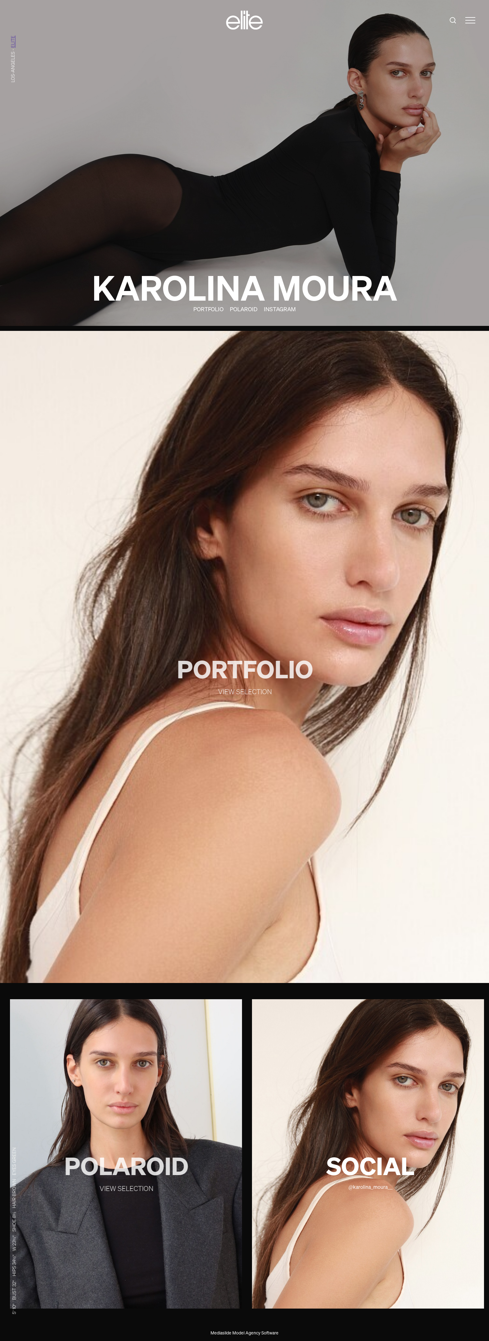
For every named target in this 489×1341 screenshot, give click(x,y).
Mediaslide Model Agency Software (244, 1333)
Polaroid (244, 309)
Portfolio (208, 309)
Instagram (280, 309)
